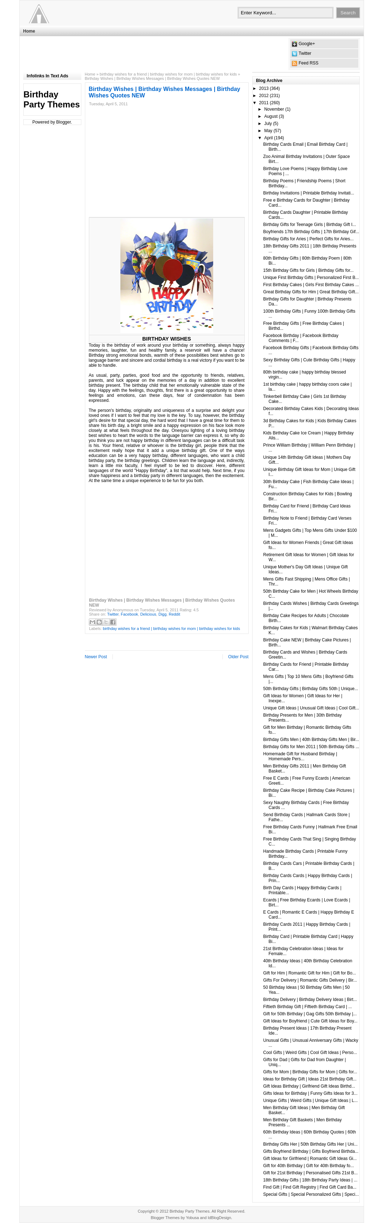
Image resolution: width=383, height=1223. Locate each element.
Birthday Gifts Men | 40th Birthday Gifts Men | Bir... (311, 739)
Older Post (238, 656)
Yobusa (192, 1217)
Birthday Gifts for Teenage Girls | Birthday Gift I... (309, 224)
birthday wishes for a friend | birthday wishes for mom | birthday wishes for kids (168, 74)
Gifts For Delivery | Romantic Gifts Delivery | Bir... (310, 980)
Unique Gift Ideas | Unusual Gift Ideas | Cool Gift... (311, 708)
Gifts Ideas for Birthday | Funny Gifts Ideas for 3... (310, 1093)
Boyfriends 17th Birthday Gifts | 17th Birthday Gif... (311, 231)
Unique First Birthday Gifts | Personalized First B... (311, 277)
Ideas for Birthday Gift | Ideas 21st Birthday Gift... (309, 1079)
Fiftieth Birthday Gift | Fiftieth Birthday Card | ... (307, 1006)
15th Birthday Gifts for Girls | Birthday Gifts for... (308, 270)
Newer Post (96, 656)
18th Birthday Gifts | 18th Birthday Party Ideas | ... (310, 1180)
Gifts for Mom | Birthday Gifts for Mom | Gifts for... (310, 1071)
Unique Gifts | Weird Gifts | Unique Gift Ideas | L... (310, 1100)
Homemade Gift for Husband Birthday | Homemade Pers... (300, 756)
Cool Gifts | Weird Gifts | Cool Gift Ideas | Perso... (310, 1052)
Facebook (129, 614)
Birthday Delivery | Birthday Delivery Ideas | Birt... (310, 999)
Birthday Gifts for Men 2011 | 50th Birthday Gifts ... (311, 746)
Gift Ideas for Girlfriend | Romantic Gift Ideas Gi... (309, 1158)
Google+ (307, 43)
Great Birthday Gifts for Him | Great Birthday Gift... (311, 291)
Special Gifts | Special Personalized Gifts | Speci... (311, 1194)
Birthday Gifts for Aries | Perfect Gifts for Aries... (308, 238)
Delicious (148, 614)
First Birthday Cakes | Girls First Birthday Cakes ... (311, 284)
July (268, 123)
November (274, 109)
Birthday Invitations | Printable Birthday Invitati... (308, 193)
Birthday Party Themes (52, 99)
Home (29, 31)
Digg (162, 614)
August (270, 116)
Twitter (305, 53)
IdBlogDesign (219, 1217)
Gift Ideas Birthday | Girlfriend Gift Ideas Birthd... (309, 1086)
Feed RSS (309, 63)
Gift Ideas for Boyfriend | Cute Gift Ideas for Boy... (310, 1021)
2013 (264, 88)
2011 (264, 102)
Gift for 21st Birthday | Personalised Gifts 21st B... (310, 1172)
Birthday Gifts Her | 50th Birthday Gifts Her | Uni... (310, 1144)
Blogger (63, 122)
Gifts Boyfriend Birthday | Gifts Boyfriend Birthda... (310, 1151)
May (268, 130)
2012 (264, 95)
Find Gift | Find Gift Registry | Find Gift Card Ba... (309, 1187)
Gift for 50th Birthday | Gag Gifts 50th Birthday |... (309, 1013)
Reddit (174, 614)
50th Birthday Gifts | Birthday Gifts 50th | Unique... (310, 688)
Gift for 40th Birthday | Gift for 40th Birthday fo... (308, 1165)
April (268, 137)
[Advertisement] (153, 54)
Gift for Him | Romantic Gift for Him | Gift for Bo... (309, 973)
